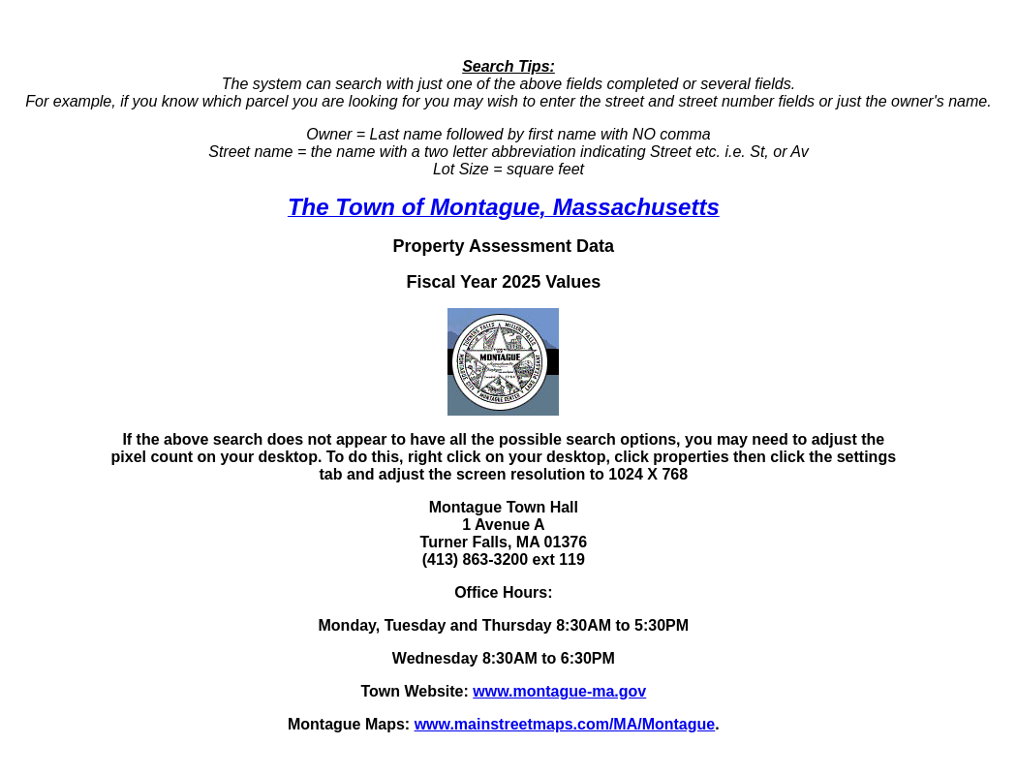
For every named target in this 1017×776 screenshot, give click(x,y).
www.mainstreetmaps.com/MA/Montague (565, 724)
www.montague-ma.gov (559, 691)
